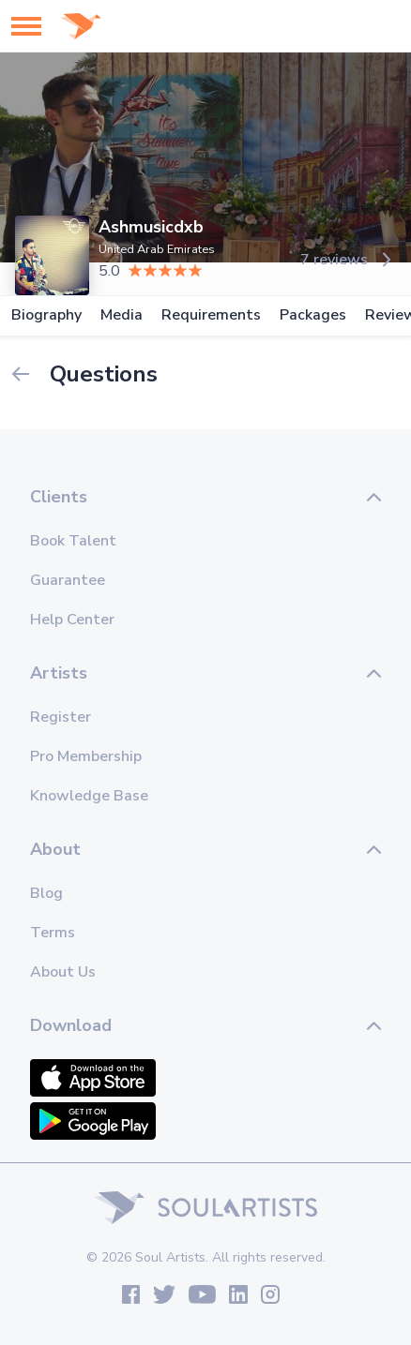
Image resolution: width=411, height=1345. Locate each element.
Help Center (72, 619)
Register (60, 717)
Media (121, 315)
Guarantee (67, 580)
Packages (313, 315)
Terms (52, 932)
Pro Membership (86, 756)
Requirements (211, 315)
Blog (46, 893)
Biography (46, 315)
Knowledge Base (89, 795)
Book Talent (73, 540)
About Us (63, 972)
